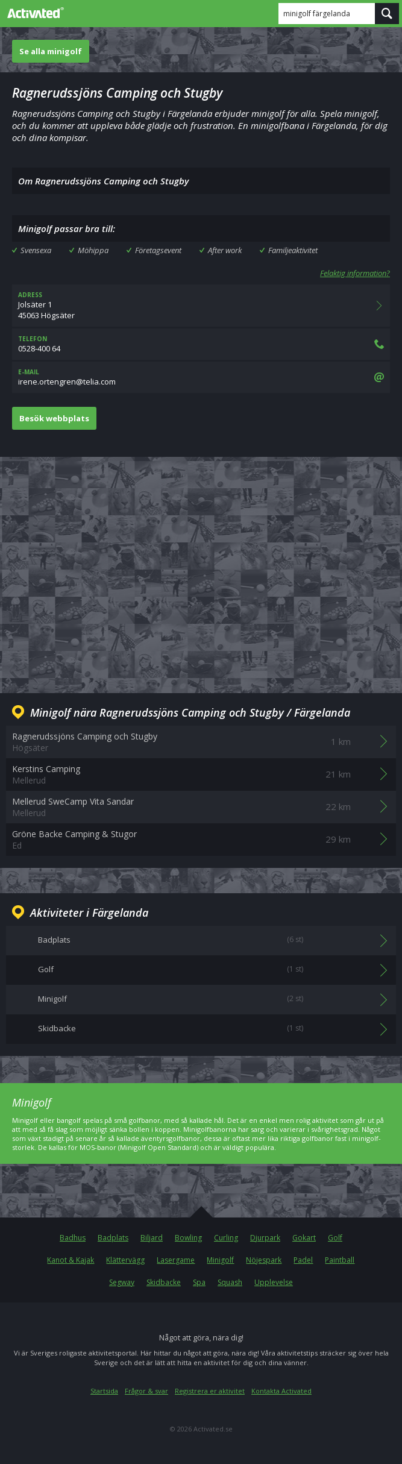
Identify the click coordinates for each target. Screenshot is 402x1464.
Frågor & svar (146, 1390)
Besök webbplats (54, 418)
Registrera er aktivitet (210, 1390)
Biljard (151, 1238)
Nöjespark (263, 1260)
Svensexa (35, 250)
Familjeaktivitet (293, 250)
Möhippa (93, 250)
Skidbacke (163, 1282)
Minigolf (220, 1260)
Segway (121, 1282)
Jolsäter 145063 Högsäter (201, 306)
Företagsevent (158, 250)
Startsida (104, 1390)
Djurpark (265, 1238)
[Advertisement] (201, 565)
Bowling (188, 1238)
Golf (335, 1238)
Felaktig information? (355, 273)
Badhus (73, 1238)
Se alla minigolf (50, 51)
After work (225, 250)
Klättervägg (125, 1260)
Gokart (304, 1238)
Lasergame (176, 1260)
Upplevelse (273, 1282)
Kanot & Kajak (70, 1260)
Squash (230, 1282)
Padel (303, 1260)
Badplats (113, 1238)
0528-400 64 (201, 344)
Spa (199, 1282)
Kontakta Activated (281, 1390)
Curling (226, 1238)
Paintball (339, 1260)
